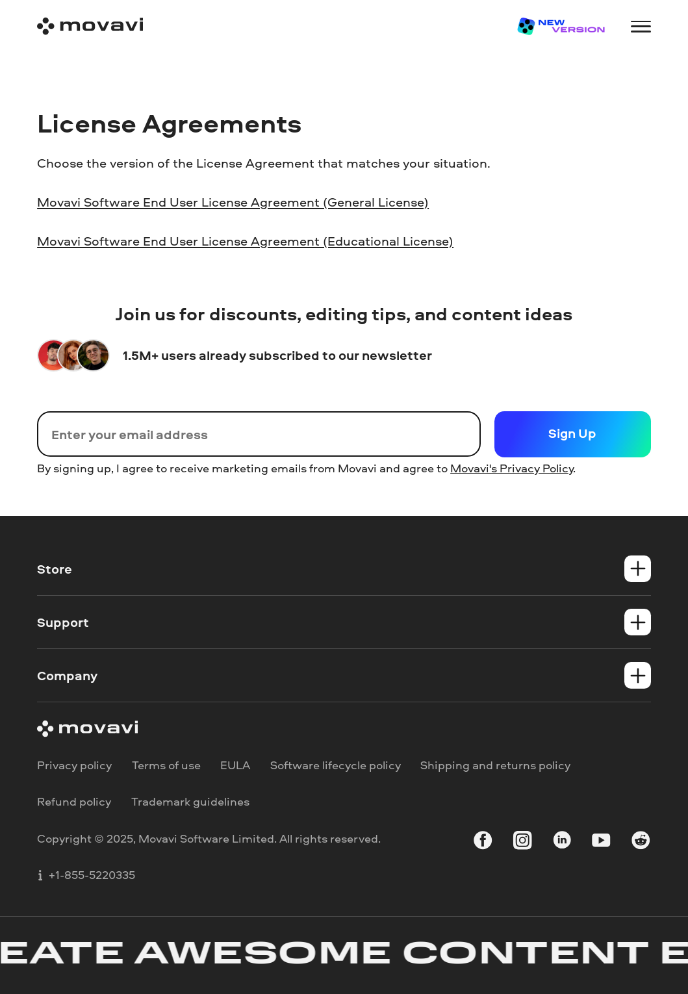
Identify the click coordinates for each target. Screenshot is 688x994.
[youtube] (601, 842)
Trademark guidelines (190, 801)
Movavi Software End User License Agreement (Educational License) (245, 240)
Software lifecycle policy (335, 764)
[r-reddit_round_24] (640, 842)
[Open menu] (640, 26)
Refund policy (74, 801)
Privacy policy (74, 764)
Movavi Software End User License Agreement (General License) (233, 201)
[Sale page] (560, 26)
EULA (235, 764)
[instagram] (522, 842)
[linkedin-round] (562, 842)
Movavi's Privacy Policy (511, 468)
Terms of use (166, 764)
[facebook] (482, 842)
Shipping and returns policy (495, 764)
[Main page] (90, 26)
